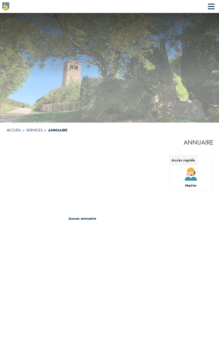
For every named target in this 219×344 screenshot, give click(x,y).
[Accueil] (5, 6)
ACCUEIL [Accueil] (14, 130)
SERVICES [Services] (34, 130)
